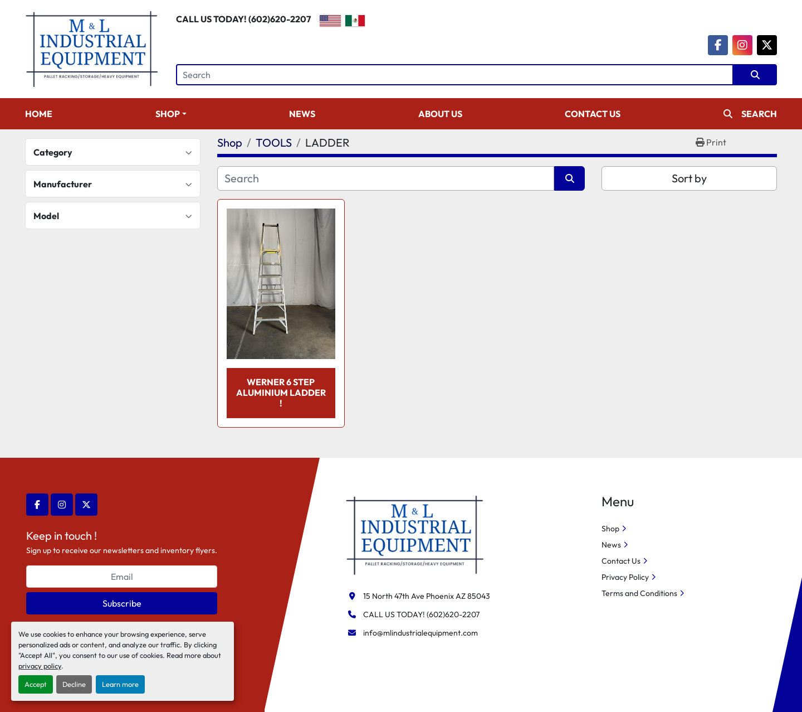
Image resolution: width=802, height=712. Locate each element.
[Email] (121, 576)
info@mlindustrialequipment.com (420, 633)
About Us (440, 113)
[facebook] (718, 45)
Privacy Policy (625, 577)
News (302, 113)
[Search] (454, 74)
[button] (171, 113)
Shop (167, 113)
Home (38, 113)
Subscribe (121, 603)
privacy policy (39, 665)
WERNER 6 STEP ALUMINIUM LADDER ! (281, 392)
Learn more (120, 684)
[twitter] (767, 45)
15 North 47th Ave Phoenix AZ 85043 (426, 596)
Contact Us (592, 113)
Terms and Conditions (639, 593)
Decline (74, 684)
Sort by (689, 178)
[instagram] (742, 45)
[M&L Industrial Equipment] (415, 534)
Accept (36, 684)
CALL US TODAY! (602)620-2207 (243, 19)
